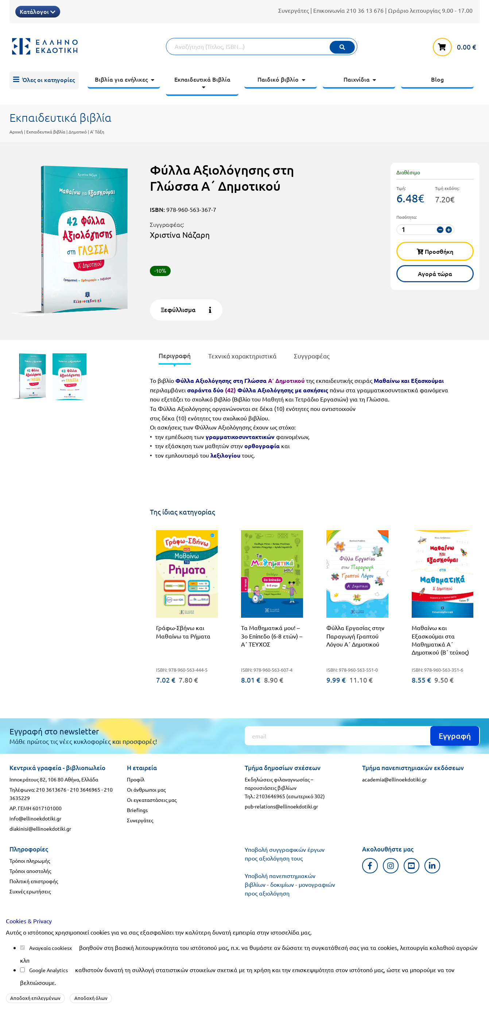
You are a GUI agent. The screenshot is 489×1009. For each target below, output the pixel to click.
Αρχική (16, 132)
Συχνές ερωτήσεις (30, 891)
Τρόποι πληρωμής (29, 860)
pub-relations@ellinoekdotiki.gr (281, 806)
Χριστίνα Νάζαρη (180, 234)
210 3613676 (51, 789)
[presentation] (174, 357)
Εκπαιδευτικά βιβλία (45, 132)
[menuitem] (44, 80)
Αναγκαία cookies (49, 947)
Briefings (137, 810)
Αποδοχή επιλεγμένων (35, 998)
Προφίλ (135, 779)
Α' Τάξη (97, 132)
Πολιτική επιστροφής (33, 881)
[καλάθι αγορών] (456, 45)
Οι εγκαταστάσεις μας (151, 799)
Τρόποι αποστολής (30, 871)
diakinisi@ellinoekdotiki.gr (40, 828)
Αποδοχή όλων (91, 998)
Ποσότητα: (406, 217)
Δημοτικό (78, 132)
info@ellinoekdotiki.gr (35, 818)
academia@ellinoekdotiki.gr (394, 779)
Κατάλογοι (37, 11)
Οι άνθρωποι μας (146, 789)
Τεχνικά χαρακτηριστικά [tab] (242, 356)
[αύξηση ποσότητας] (449, 229)
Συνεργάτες (293, 10)
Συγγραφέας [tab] (312, 356)
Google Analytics (48, 970)
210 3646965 (85, 789)
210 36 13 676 (365, 10)
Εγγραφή (455, 736)
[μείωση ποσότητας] (440, 229)
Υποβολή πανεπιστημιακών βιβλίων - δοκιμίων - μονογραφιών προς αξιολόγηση (290, 884)
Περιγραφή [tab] (175, 356)
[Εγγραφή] (362, 735)
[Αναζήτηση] (261, 46)
